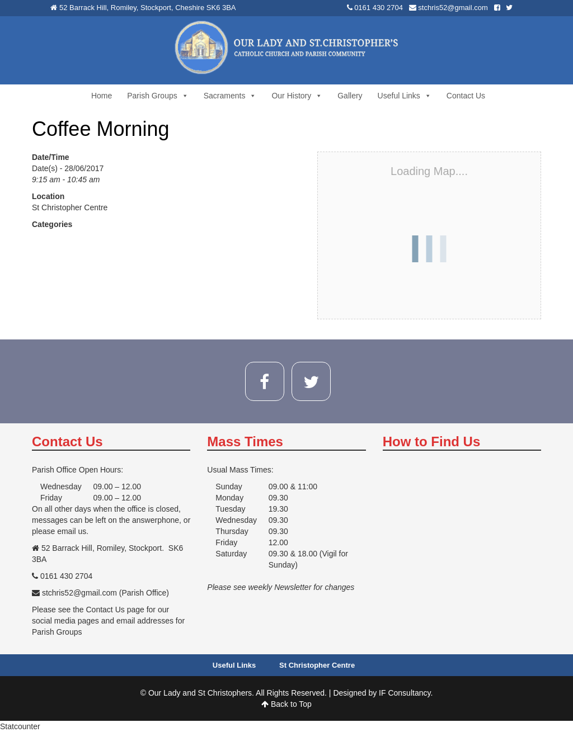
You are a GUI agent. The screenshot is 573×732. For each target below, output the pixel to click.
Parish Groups (157, 95)
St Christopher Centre (69, 207)
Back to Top (286, 704)
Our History (296, 95)
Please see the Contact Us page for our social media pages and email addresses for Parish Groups (108, 620)
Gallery (349, 95)
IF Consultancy (404, 692)
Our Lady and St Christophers (200, 692)
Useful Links (404, 95)
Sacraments (230, 95)
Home (101, 95)
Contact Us (466, 95)
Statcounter (20, 726)
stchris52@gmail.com (452, 7)
